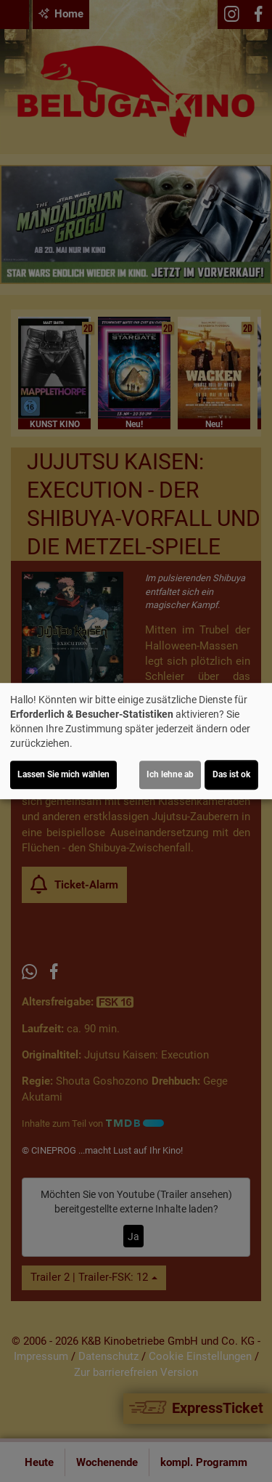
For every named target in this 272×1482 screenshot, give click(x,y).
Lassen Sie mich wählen (63, 774)
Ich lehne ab (170, 774)
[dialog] (136, 741)
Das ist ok (231, 774)
